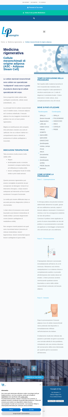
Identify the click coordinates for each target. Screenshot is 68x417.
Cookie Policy (60, 401)
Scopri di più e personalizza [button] (21, 413)
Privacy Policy (51, 401)
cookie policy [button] (24, 397)
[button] (34, 18)
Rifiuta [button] (11, 409)
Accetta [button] (31, 409)
